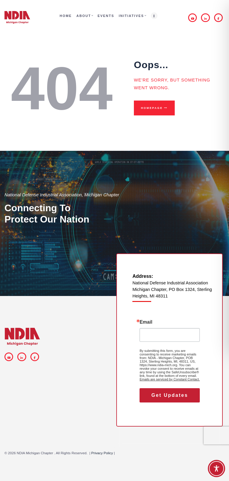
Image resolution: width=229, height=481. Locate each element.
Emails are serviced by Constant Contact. (170, 379)
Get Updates (169, 395)
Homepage (152, 107)
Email (146, 322)
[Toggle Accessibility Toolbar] (216, 468)
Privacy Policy (102, 453)
